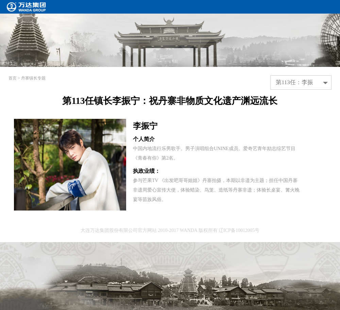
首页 (12, 78)
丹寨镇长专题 (33, 78)
